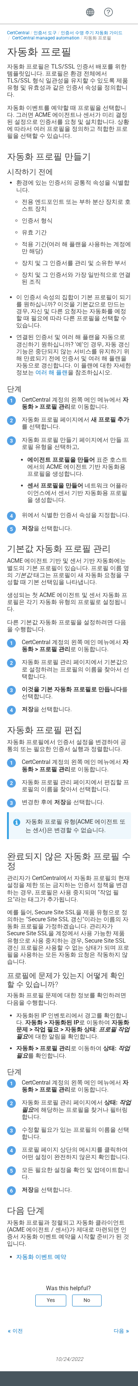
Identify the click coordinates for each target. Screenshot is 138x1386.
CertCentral (18, 32)
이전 (18, 1331)
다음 (119, 1331)
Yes (51, 1300)
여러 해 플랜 (51, 372)
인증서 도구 (45, 32)
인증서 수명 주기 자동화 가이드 (92, 32)
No (87, 1300)
